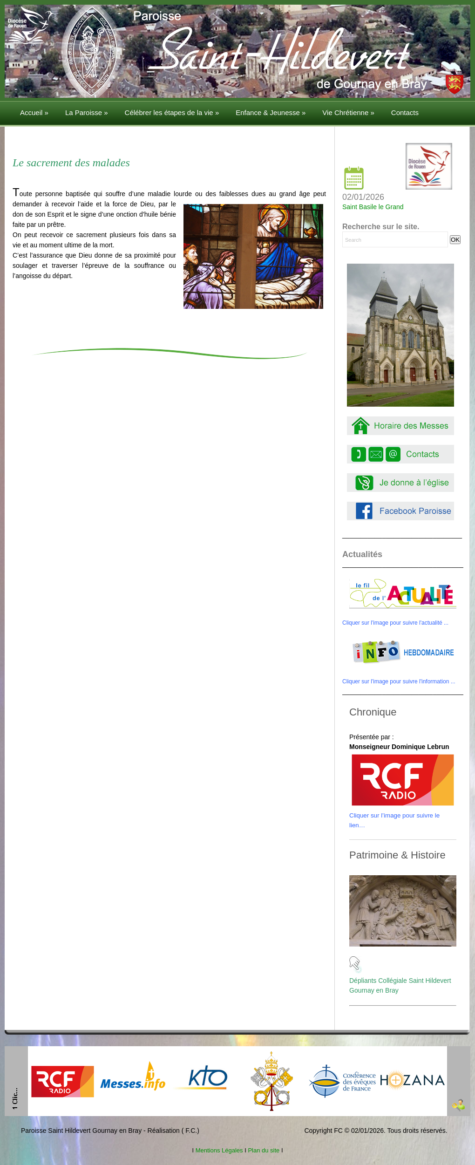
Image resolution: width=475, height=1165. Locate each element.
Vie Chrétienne (348, 112)
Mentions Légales (219, 1150)
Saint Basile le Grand (373, 207)
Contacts (405, 112)
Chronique (373, 712)
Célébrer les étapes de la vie (172, 112)
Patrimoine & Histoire (397, 855)
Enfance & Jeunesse (270, 112)
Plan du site (263, 1150)
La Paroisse (86, 112)
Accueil (34, 112)
